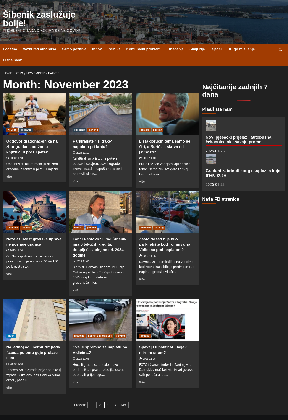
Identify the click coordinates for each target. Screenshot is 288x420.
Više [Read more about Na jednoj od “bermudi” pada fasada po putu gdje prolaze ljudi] (9, 377)
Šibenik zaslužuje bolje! (44, 14)
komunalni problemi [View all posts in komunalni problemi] (100, 325)
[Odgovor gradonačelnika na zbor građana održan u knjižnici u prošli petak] (34, 104)
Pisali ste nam (217, 98)
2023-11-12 (82, 142)
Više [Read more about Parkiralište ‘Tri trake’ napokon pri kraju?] (75, 171)
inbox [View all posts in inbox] (11, 325)
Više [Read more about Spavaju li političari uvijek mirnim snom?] (142, 372)
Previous (80, 395)
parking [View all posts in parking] (93, 119)
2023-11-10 (149, 148)
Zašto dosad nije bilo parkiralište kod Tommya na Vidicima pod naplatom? (164, 234)
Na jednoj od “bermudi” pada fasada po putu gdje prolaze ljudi (33, 342)
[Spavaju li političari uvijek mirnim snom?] (167, 310)
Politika (113, 39)
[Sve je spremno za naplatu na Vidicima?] (100, 310)
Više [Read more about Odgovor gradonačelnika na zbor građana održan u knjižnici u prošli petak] (9, 166)
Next (124, 395)
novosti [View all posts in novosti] (12, 119)
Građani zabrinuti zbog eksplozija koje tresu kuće (243, 162)
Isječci (216, 39)
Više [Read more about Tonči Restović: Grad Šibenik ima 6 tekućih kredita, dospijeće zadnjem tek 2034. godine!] (75, 279)
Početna (10, 39)
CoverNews (165, 412)
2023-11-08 (82, 251)
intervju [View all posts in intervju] (78, 217)
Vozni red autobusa (39, 39)
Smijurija (197, 39)
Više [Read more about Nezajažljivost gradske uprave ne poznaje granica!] (9, 263)
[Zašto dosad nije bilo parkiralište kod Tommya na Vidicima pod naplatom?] (167, 202)
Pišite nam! (12, 50)
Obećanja (175, 39)
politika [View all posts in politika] (157, 119)
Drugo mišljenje (241, 39)
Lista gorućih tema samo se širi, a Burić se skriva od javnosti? (164, 136)
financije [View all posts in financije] (13, 217)
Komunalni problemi (144, 39)
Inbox (97, 39)
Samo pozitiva (74, 39)
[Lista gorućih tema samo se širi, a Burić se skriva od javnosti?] (167, 104)
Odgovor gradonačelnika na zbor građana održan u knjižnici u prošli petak (32, 136)
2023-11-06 (149, 245)
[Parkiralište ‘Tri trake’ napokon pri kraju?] (100, 104)
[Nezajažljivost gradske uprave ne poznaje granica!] (34, 202)
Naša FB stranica (220, 189)
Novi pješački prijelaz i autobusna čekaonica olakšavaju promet (238, 129)
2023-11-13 (16, 148)
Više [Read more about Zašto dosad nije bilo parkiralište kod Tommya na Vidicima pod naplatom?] (142, 269)
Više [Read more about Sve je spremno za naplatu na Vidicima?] (75, 372)
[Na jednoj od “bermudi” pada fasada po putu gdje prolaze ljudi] (34, 310)
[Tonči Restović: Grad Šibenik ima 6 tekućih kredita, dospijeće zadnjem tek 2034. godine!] (100, 202)
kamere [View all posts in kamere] (145, 119)
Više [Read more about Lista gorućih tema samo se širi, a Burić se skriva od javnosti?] (142, 171)
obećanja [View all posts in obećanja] (26, 119)
